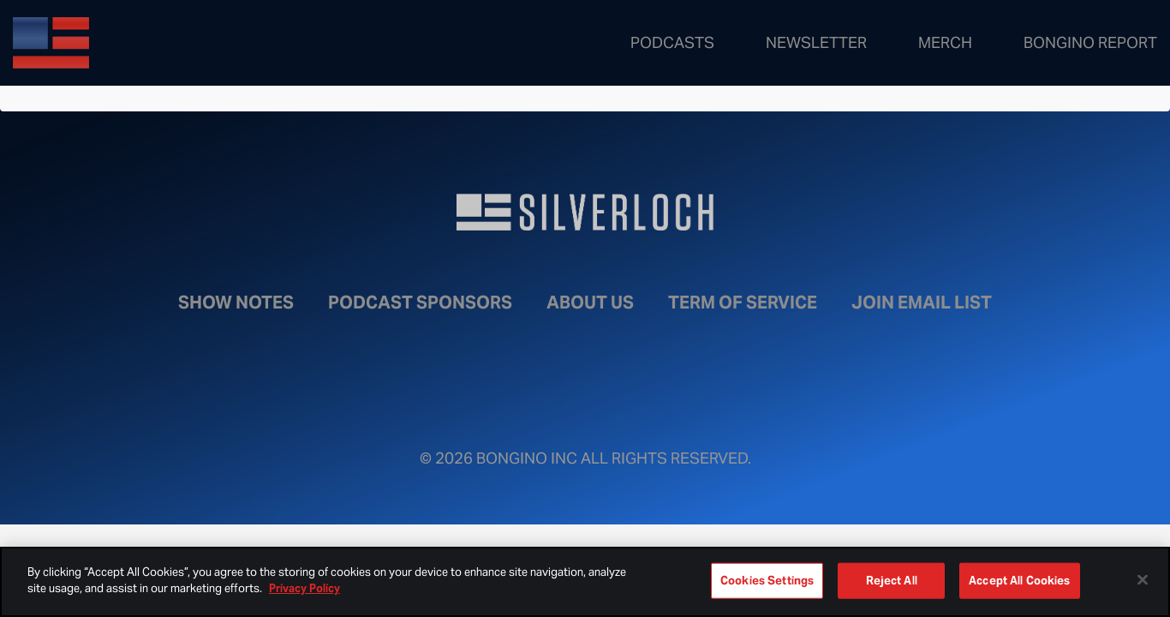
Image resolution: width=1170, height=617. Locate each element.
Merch (945, 42)
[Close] (1142, 579)
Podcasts (672, 42)
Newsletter (816, 42)
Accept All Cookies (1019, 580)
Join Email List (921, 302)
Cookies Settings (767, 580)
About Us (590, 302)
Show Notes (236, 302)
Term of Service (742, 302)
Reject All (891, 580)
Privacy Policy (304, 588)
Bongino (137, 43)
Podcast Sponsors (420, 302)
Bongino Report (1090, 42)
